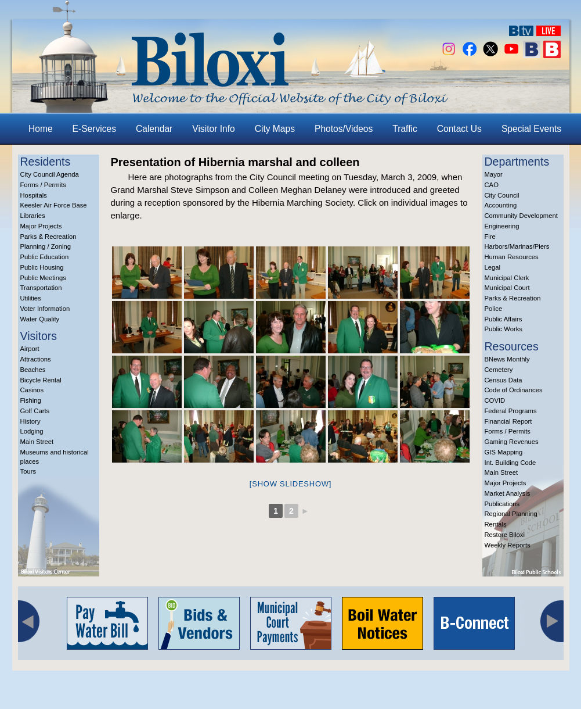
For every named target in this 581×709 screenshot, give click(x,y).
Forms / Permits (43, 184)
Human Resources (512, 256)
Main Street (37, 441)
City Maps (275, 129)
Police (494, 308)
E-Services (94, 129)
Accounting (501, 205)
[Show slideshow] (290, 483)
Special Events (531, 129)
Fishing (30, 400)
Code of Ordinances (514, 389)
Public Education (44, 256)
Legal (493, 267)
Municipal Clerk (507, 277)
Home (40, 129)
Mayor (494, 174)
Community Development (521, 215)
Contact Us (459, 129)
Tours (28, 471)
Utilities (30, 298)
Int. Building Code (510, 462)
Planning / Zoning (45, 246)
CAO (492, 184)
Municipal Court (507, 287)
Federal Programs (511, 410)
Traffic (404, 129)
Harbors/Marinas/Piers (517, 246)
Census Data (503, 380)
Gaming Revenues (512, 441)
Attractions (35, 359)
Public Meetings (43, 277)
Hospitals (33, 195)
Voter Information (45, 308)
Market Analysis (508, 493)
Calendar (154, 129)
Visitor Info (213, 129)
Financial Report (508, 421)
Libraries (32, 215)
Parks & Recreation (48, 236)
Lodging (32, 431)
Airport (29, 348)
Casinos (32, 389)
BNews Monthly (507, 359)
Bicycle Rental (41, 380)
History (30, 421)
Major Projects (41, 226)
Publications (502, 503)
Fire (490, 236)
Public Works (503, 328)
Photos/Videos (344, 129)
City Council (502, 195)
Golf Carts (35, 410)
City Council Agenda (49, 174)
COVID (495, 400)
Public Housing (42, 267)
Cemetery (499, 369)
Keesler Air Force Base (53, 205)
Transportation (41, 287)
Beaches (33, 369)
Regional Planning (511, 513)
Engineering (502, 226)
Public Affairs (503, 319)
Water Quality (40, 319)
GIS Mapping (504, 452)
